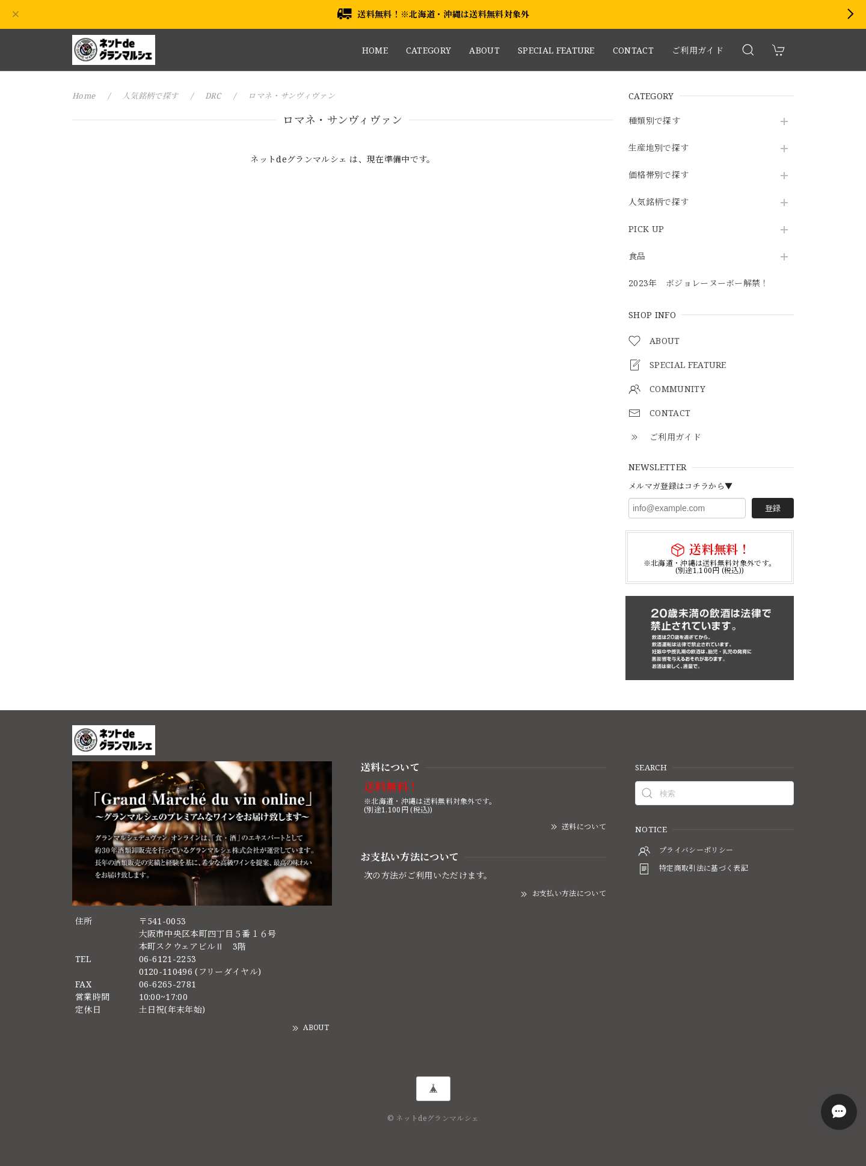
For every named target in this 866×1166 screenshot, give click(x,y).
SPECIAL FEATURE (556, 50)
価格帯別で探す (658, 175)
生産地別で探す (658, 148)
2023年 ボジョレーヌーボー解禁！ (698, 283)
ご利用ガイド (697, 50)
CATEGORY (429, 50)
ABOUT (484, 50)
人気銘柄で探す (658, 202)
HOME (375, 50)
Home (83, 95)
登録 (773, 508)
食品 (637, 256)
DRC (213, 95)
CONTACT (633, 50)
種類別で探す (654, 121)
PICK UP (646, 229)
